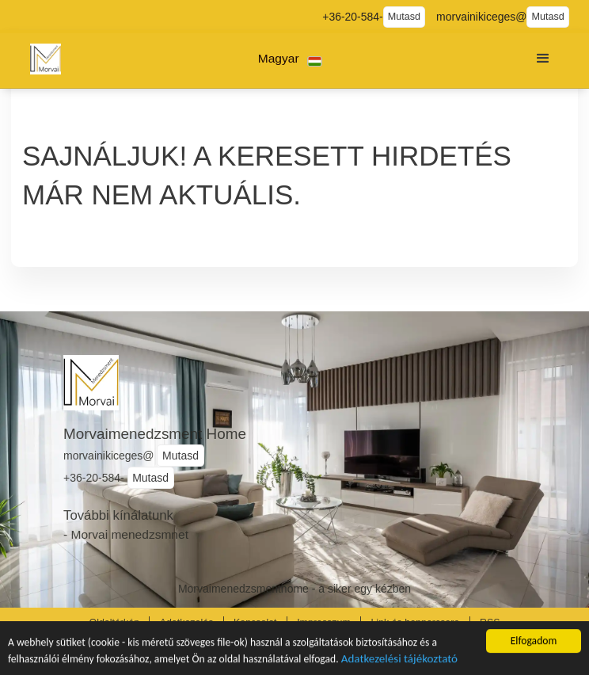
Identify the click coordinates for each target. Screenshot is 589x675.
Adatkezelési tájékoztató (399, 660)
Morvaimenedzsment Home (154, 433)
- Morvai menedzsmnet (125, 534)
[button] (290, 59)
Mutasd (404, 16)
